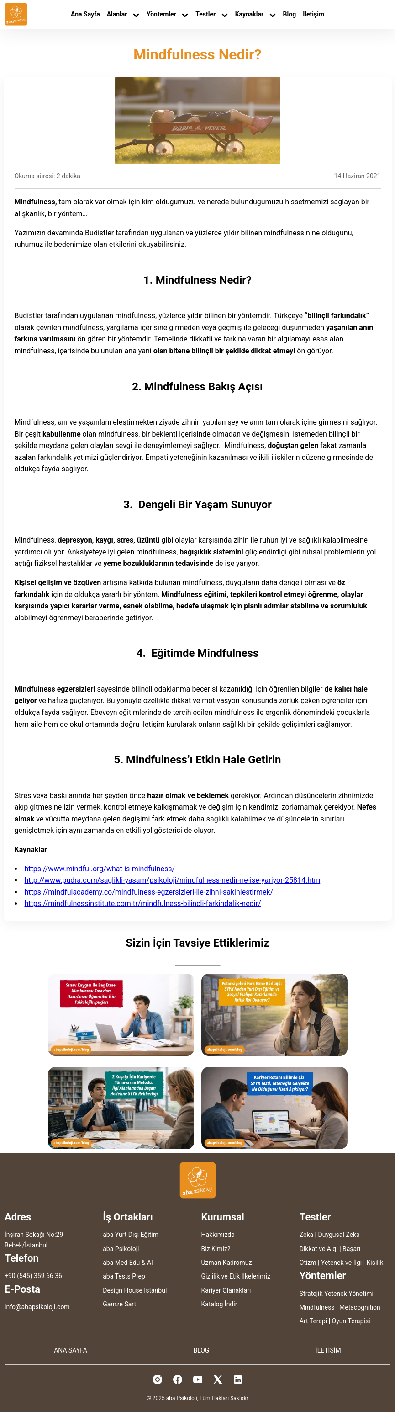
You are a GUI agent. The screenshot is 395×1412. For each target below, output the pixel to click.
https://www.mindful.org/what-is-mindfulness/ (100, 868)
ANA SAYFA (70, 1350)
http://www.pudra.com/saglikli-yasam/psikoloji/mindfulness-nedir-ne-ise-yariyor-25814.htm (173, 880)
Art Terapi (313, 1321)
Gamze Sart (119, 1304)
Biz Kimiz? (216, 1248)
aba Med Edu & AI (128, 1262)
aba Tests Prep (124, 1276)
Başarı (351, 1248)
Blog (289, 14)
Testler (211, 14)
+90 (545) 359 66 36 (33, 1275)
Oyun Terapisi (351, 1321)
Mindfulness (317, 1307)
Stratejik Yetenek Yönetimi (337, 1293)
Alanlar (123, 14)
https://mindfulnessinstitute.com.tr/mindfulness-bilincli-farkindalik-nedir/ (143, 903)
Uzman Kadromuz (226, 1262)
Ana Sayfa (85, 14)
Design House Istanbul (135, 1290)
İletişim (313, 14)
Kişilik (375, 1262)
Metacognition (359, 1307)
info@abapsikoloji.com (37, 1307)
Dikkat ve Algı (319, 1248)
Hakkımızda (218, 1234)
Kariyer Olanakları (226, 1290)
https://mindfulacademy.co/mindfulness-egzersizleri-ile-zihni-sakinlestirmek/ (149, 892)
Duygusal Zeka (339, 1234)
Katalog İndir (219, 1304)
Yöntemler (168, 14)
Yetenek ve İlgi (341, 1262)
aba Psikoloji (121, 1248)
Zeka (306, 1234)
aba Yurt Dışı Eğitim (130, 1234)
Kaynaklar (255, 14)
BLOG (201, 1350)
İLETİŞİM (328, 1350)
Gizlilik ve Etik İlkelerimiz (235, 1276)
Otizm (308, 1262)
